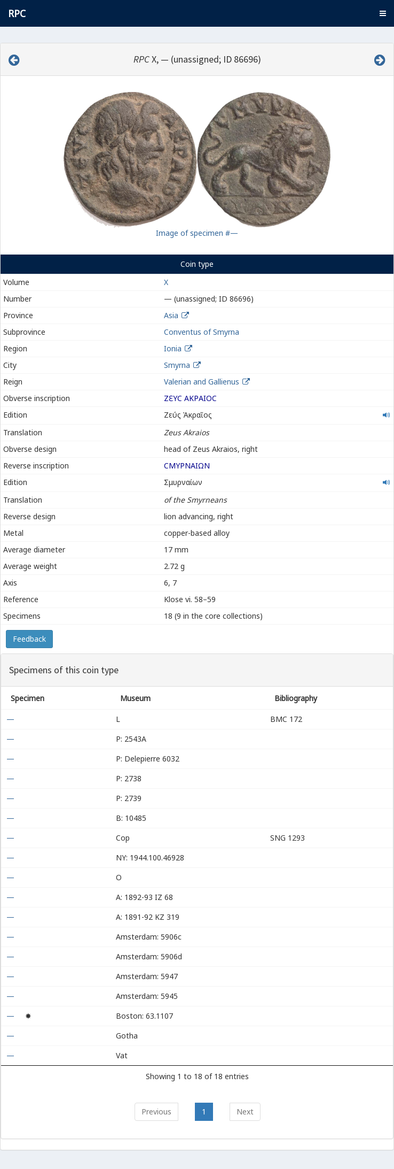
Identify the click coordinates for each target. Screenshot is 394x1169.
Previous (156, 1111)
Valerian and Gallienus (201, 381)
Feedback (29, 639)
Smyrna (177, 365)
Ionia (173, 348)
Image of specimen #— (197, 233)
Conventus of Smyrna (201, 332)
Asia (171, 315)
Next (245, 1111)
